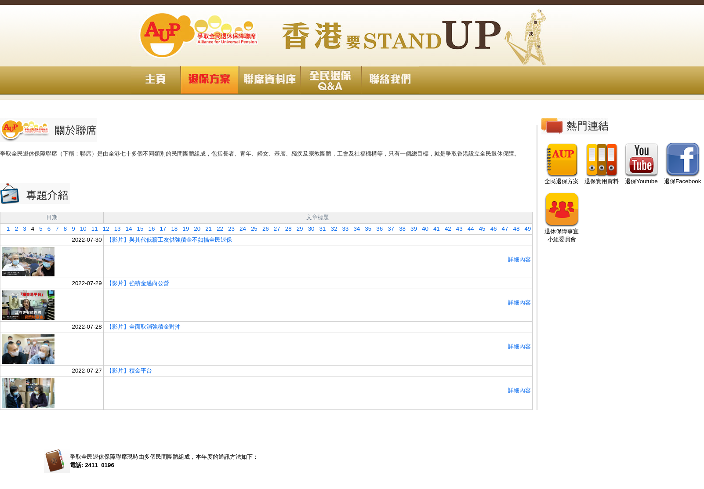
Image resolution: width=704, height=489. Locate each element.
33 (342, 228)
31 (320, 228)
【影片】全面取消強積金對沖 (143, 326)
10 (81, 228)
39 (411, 228)
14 (126, 228)
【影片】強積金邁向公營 (137, 283)
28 (286, 228)
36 (377, 228)
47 (502, 228)
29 (297, 228)
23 (229, 228)
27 (274, 228)
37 (388, 228)
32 (331, 228)
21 (206, 228)
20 (194, 228)
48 (513, 228)
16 (149, 228)
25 (252, 228)
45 (480, 228)
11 (92, 228)
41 (434, 228)
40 (422, 228)
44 (468, 228)
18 (172, 228)
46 (491, 228)
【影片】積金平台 (129, 370)
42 (445, 228)
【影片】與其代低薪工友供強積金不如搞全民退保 (169, 239)
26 (263, 228)
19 (183, 228)
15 (137, 228)
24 (240, 228)
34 (354, 228)
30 (309, 228)
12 (103, 228)
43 (457, 228)
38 (400, 228)
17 (160, 228)
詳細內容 (519, 259)
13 (115, 228)
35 (365, 228)
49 (525, 228)
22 (217, 228)
